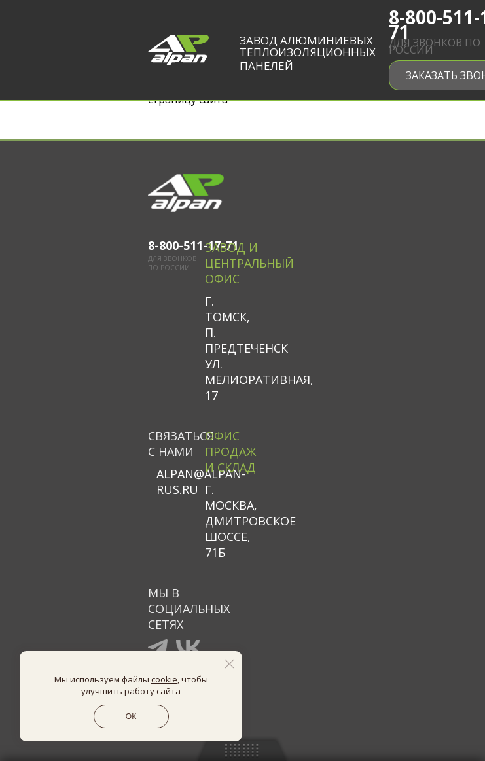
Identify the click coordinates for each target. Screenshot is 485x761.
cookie (164, 679)
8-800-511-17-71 (176, 245)
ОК (131, 716)
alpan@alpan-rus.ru (180, 481)
